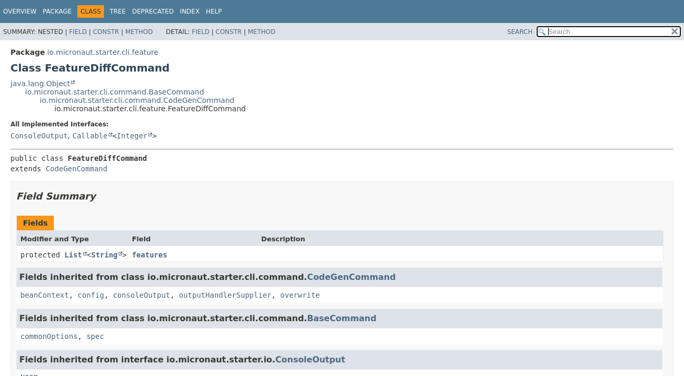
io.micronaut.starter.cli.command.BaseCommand (114, 92)
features (149, 255)
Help (214, 11)
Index (190, 11)
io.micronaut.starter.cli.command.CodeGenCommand (137, 100)
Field (78, 32)
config (91, 295)
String (104, 255)
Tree (118, 11)
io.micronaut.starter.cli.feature (102, 52)
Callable (89, 136)
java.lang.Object (40, 83)
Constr (106, 32)
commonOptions (49, 336)
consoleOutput (141, 295)
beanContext (44, 295)
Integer (132, 136)
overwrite (300, 295)
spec (95, 336)
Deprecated (153, 11)
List (73, 255)
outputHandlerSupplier (225, 295)
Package (57, 11)
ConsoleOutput (39, 136)
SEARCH (520, 32)
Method (139, 32)
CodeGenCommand (76, 168)
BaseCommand (342, 318)
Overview (20, 11)
